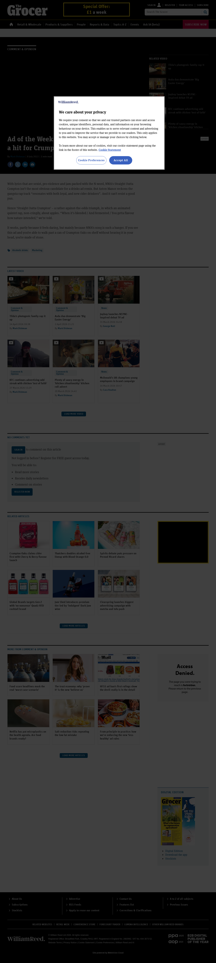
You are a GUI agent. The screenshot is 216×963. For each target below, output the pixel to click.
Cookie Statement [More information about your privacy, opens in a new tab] (110, 150)
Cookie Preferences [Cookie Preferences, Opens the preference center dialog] (91, 160)
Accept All (121, 160)
